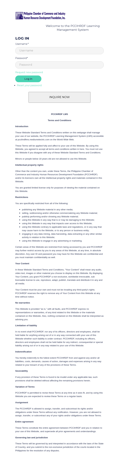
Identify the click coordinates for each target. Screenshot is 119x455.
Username (21, 43)
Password (21, 58)
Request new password (29, 72)
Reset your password (29, 85)
